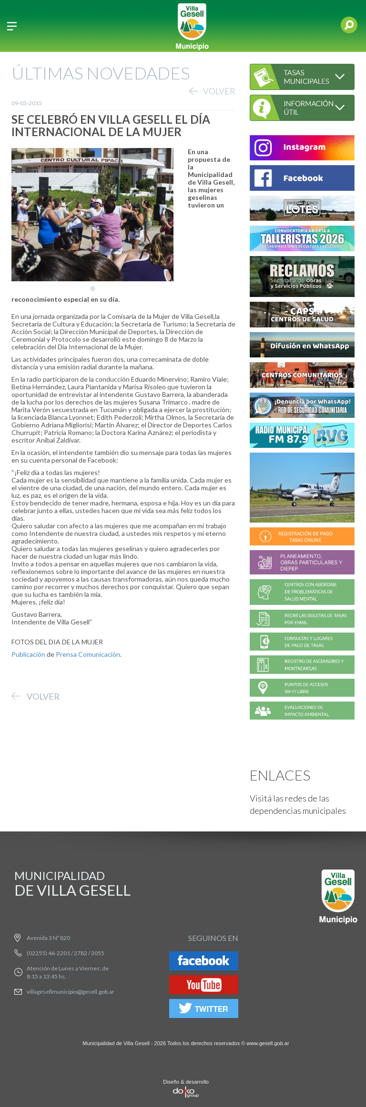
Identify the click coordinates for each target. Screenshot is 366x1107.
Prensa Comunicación (88, 654)
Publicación (28, 654)
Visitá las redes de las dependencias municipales (298, 804)
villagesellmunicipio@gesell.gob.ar (70, 991)
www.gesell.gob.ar (267, 1043)
